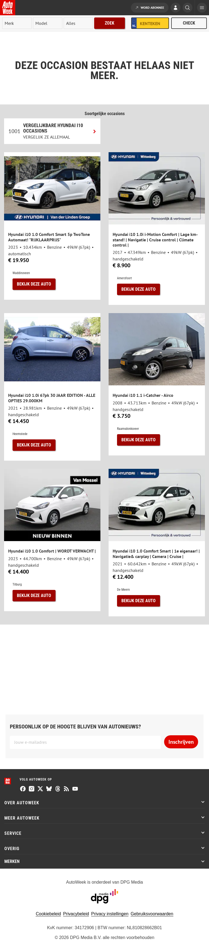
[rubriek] (78, 23)
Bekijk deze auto (34, 284)
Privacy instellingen (109, 913)
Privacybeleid (76, 913)
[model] (47, 23)
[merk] (17, 23)
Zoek (109, 23)
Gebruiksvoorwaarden (152, 913)
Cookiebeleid (48, 913)
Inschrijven (181, 741)
